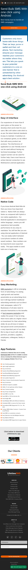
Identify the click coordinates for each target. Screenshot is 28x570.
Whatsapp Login (19, 3)
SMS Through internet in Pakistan (14, 530)
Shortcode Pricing (14, 510)
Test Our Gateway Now (14, 556)
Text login (9, 3)
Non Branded (14, 505)
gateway (7, 359)
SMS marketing (6, 289)
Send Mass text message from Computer (14, 524)
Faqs (14, 522)
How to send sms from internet (14, 526)
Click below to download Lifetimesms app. (14, 432)
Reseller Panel (14, 488)
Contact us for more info (14, 515)
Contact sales (14, 27)
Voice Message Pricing (14, 512)
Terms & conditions (14, 562)
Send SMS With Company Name (14, 499)
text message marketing (12, 313)
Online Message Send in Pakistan (14, 528)
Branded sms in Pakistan (14, 495)
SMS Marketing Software (14, 497)
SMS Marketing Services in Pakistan (14, 532)
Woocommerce (14, 482)
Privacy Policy (14, 564)
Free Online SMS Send (14, 493)
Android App (14, 484)
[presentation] (12, 552)
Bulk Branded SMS (5, 355)
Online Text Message (14, 490)
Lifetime (14, 474)
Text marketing (15, 50)
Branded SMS (14, 508)
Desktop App (14, 486)
